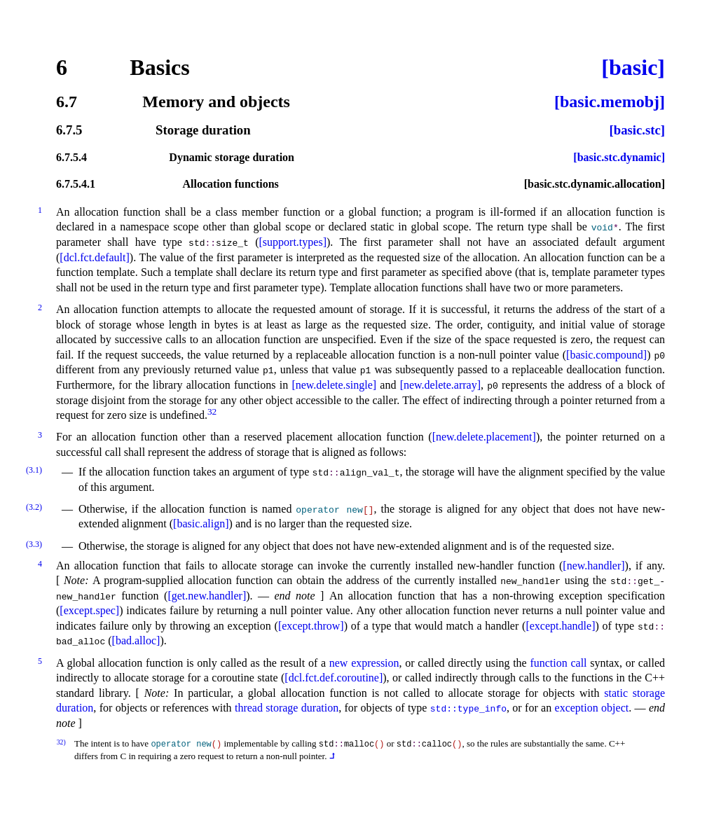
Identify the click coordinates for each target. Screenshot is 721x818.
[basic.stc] (637, 130)
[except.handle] (560, 626)
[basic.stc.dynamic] (619, 157)
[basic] (633, 67)
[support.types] (293, 242)
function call (558, 663)
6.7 (66, 101)
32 (212, 411)
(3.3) (34, 544)
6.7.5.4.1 (75, 184)
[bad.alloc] (136, 640)
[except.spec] (89, 610)
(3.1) (34, 470)
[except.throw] (311, 626)
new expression (364, 663)
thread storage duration (286, 708)
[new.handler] (593, 565)
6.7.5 (69, 130)
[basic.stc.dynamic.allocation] (594, 184)
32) (61, 742)
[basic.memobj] (609, 101)
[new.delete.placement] (484, 437)
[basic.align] (201, 523)
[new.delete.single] (333, 385)
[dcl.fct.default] (95, 257)
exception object (592, 708)
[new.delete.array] (440, 385)
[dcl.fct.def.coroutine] (333, 678)
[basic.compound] (606, 355)
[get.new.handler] (206, 596)
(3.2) (34, 507)
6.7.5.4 (71, 157)
